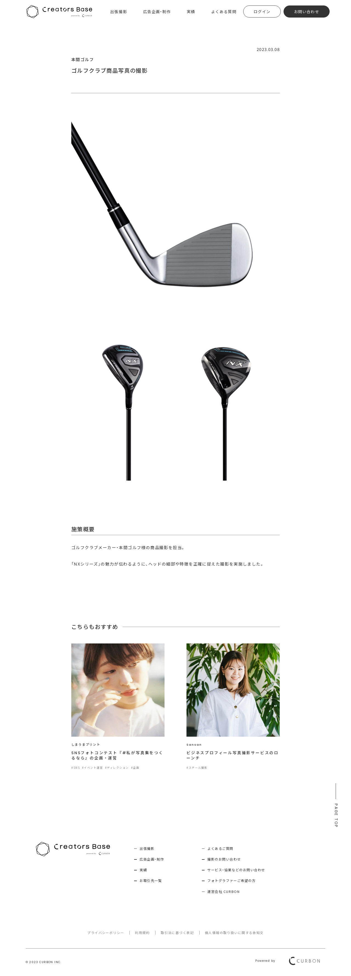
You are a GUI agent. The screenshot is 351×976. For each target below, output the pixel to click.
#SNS (75, 768)
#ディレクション (117, 768)
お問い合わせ (306, 11)
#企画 (135, 768)
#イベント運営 (92, 768)
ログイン (262, 11)
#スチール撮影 (197, 768)
